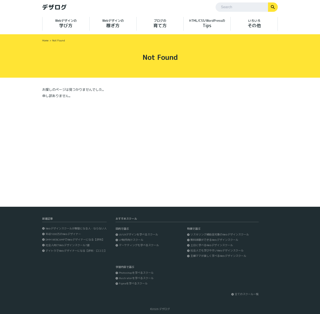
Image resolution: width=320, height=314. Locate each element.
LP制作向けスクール (131, 240)
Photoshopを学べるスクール (136, 273)
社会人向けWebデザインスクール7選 (68, 245)
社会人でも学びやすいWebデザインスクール (217, 250)
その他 (254, 23)
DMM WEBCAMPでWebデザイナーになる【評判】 (75, 239)
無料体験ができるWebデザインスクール (214, 240)
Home (45, 40)
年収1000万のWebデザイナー (63, 234)
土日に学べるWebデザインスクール (211, 245)
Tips (207, 23)
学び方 (65, 23)
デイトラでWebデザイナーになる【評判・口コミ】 (76, 251)
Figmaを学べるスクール (133, 283)
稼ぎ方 (113, 23)
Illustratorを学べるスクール (136, 278)
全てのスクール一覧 (247, 294)
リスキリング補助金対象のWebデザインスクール (219, 234)
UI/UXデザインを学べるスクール (138, 234)
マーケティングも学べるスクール (139, 245)
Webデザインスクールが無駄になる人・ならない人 (76, 228)
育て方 (160, 23)
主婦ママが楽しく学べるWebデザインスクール (218, 256)
